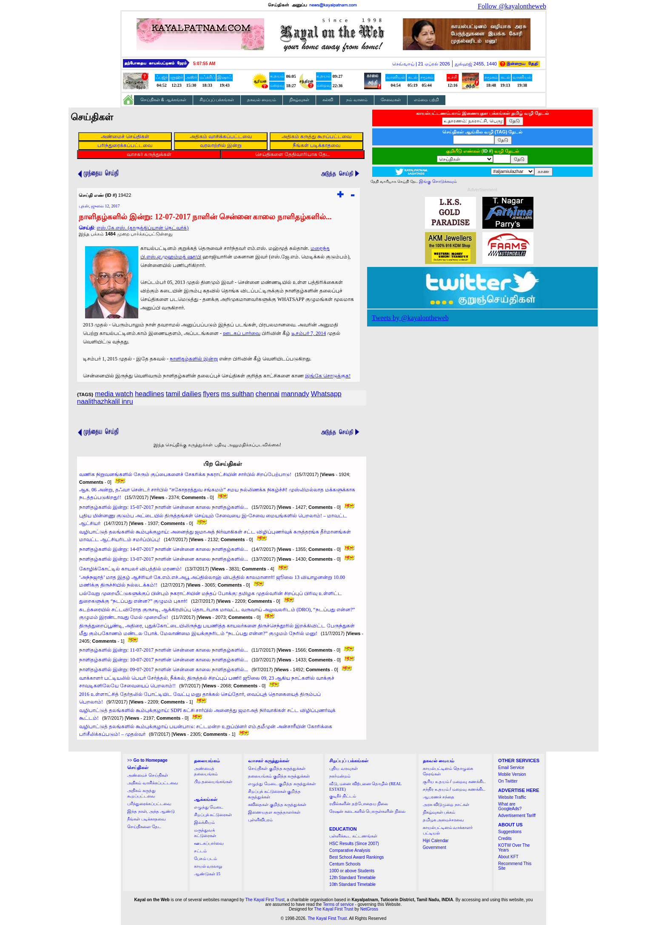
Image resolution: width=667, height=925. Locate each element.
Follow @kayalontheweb (512, 6)
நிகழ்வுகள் (299, 99)
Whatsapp (326, 393)
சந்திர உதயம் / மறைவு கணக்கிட (454, 789)
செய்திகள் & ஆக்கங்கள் (163, 99)
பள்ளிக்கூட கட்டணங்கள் (353, 836)
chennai (267, 393)
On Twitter (507, 781)
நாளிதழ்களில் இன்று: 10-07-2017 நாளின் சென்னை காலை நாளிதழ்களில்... (163, 660)
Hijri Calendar (436, 840)
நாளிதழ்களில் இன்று (194, 359)
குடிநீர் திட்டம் (342, 796)
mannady (295, 393)
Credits (505, 838)
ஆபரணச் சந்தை (439, 796)
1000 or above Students (351, 870)
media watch (114, 393)
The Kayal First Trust (264, 899)
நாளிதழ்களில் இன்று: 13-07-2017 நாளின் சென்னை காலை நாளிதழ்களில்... (163, 559)
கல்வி (327, 99)
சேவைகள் (391, 99)
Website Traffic (512, 797)
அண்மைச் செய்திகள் (147, 775)
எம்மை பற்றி (426, 99)
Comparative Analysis (349, 850)
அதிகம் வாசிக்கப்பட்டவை (152, 782)
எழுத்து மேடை (209, 807)
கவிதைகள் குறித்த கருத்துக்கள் (277, 804)
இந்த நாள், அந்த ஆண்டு (151, 811)
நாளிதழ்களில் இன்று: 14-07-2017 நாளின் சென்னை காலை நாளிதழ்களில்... (163, 549)
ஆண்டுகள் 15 (207, 873)
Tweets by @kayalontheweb (410, 317)
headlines (149, 393)
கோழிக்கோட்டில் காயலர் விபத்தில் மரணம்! (130, 569)
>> (147, 760)
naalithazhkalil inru (105, 401)
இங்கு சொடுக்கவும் (438, 181)
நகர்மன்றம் (340, 776)
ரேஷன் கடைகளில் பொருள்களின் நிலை (367, 811)
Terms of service (338, 904)
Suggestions (510, 831)
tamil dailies (184, 393)
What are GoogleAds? (510, 806)
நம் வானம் (357, 99)
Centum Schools (344, 864)
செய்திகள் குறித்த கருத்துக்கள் (276, 768)
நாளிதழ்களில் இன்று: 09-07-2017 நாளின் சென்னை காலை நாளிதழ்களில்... (163, 669)
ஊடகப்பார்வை (209, 843)
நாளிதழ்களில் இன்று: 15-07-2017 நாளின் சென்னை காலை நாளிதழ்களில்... (163, 507)
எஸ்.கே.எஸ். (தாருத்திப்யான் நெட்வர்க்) (142, 228)
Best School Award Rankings (356, 857)
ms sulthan (237, 393)
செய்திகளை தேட (144, 826)
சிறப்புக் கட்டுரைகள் (213, 814)
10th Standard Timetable (352, 884)
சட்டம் (200, 850)
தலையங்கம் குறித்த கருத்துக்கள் (279, 776)
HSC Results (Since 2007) (354, 843)
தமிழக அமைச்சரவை (444, 819)
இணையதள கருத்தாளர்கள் (274, 812)
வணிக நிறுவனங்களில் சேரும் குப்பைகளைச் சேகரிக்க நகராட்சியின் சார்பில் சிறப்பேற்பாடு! (185, 474)
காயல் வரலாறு (208, 866)
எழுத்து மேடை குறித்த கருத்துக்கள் (282, 783)
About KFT (508, 856)
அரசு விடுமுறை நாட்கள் (446, 804)
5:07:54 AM (204, 63)
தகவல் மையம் (261, 99)
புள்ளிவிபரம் (260, 819)
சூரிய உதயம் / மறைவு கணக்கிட (454, 781)
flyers (211, 393)
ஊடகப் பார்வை (241, 333)
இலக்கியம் (204, 822)
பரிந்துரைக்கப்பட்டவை (149, 803)
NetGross (369, 909)
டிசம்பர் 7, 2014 (308, 333)
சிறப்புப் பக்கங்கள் (217, 99)
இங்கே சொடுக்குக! (328, 376)
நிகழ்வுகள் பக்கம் (439, 812)
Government (434, 847)
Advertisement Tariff (517, 815)
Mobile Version (512, 774)
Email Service (511, 767)
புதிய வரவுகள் (343, 768)
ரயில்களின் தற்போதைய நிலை (358, 803)
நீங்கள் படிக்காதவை (146, 819)
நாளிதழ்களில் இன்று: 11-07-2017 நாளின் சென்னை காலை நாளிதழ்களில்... (163, 650)
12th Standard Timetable (352, 877)
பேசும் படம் (205, 858)
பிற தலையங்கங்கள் (213, 781)
